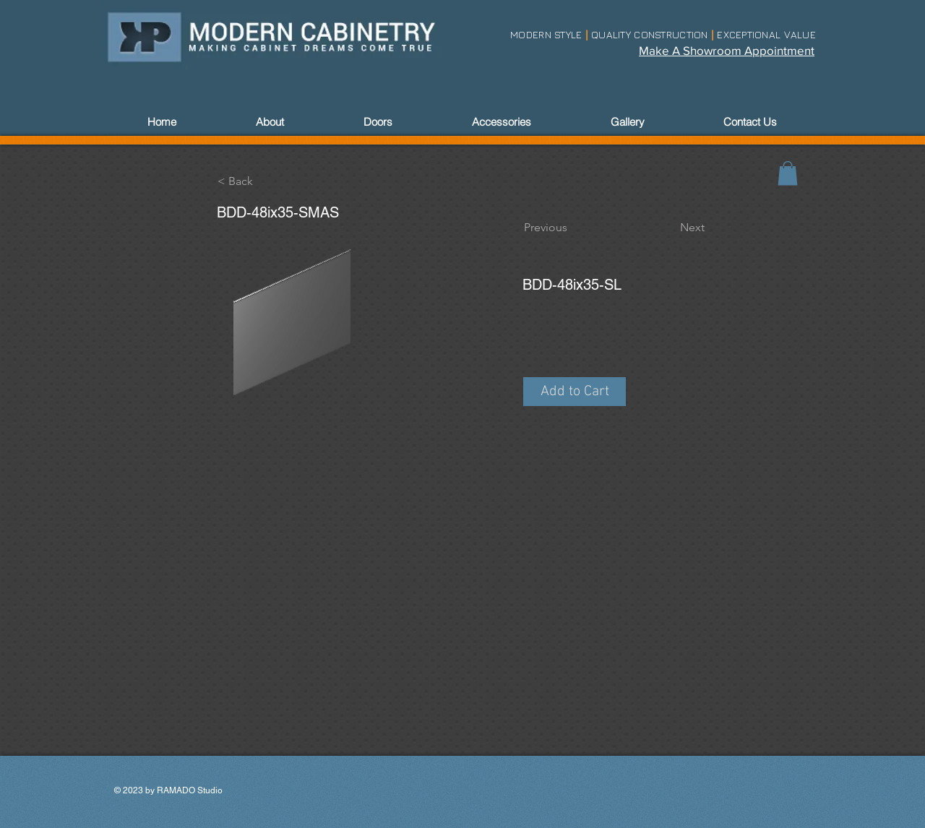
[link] (788, 173)
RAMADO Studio (190, 790)
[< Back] (265, 181)
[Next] (668, 227)
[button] (574, 391)
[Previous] (571, 227)
